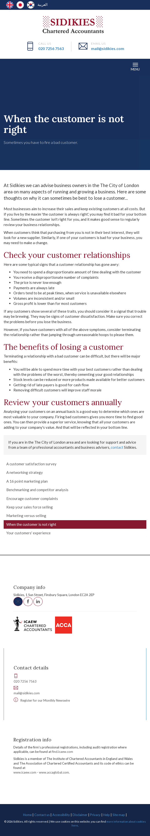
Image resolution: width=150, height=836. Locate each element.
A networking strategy (24, 472)
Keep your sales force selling (29, 507)
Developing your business (71, 104)
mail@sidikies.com (107, 48)
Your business (37, 104)
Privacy (95, 815)
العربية (42, 4)
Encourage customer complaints (32, 498)
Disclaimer (80, 815)
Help (106, 815)
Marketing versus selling (26, 515)
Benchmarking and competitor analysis (37, 490)
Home (27, 815)
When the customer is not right (31, 524)
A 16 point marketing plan (27, 481)
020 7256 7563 (51, 48)
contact (117, 447)
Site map (118, 815)
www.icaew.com (24, 772)
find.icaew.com (62, 752)
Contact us (42, 815)
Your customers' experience (28, 533)
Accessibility (61, 815)
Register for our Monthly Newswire (45, 700)
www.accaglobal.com (54, 772)
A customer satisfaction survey (31, 464)
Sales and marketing (109, 104)
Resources (14, 104)
